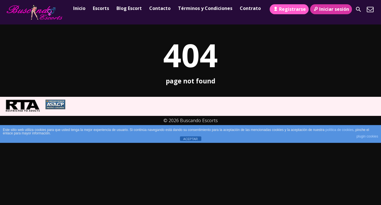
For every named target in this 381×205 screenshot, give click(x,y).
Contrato (250, 8)
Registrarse (289, 9)
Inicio (79, 8)
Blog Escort (129, 8)
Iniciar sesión (331, 9)
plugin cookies (367, 136)
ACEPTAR (190, 139)
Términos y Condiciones (205, 8)
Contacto (160, 8)
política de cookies (339, 130)
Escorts (101, 8)
